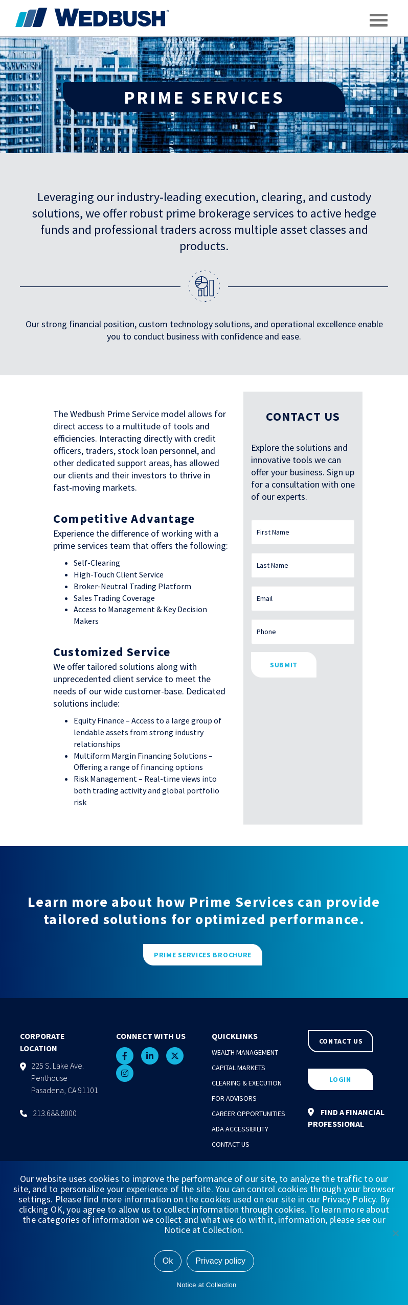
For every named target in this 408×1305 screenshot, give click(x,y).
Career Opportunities (248, 1113)
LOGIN (340, 1079)
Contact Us (231, 1144)
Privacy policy (220, 1260)
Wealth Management (245, 1052)
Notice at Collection (207, 1285)
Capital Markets (238, 1067)
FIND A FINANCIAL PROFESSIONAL (346, 1118)
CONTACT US (341, 1041)
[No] (395, 1233)
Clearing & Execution (247, 1083)
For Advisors (234, 1098)
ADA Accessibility (240, 1128)
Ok (168, 1260)
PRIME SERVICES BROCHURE (203, 954)
